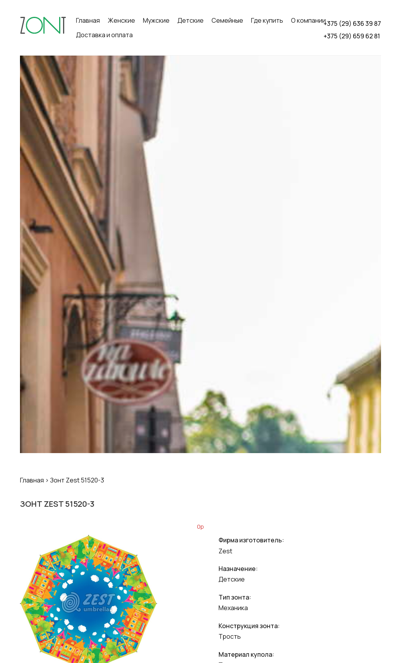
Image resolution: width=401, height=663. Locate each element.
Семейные (227, 20)
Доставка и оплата (104, 35)
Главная (88, 20)
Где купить (267, 20)
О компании (308, 20)
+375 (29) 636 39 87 (352, 23)
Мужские (156, 20)
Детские (190, 20)
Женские (121, 20)
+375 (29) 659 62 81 (351, 36)
